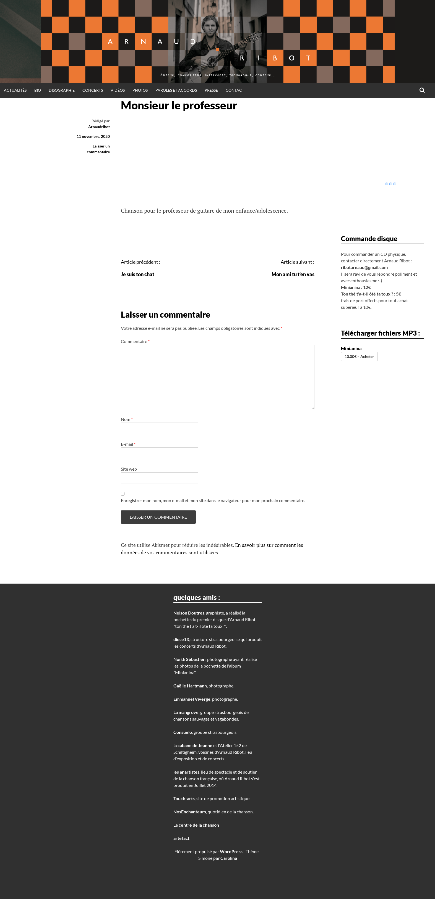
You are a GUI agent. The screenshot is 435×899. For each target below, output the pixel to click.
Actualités (15, 90)
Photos (140, 90)
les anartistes (186, 771)
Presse (211, 90)
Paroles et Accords (176, 90)
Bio (37, 90)
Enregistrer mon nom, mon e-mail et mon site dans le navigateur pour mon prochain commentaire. (213, 500)
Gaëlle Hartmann (190, 685)
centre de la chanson (199, 824)
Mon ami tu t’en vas (293, 274)
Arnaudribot (99, 126)
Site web (129, 468)
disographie (62, 90)
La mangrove (186, 712)
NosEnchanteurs (189, 811)
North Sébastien (189, 659)
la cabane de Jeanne (192, 745)
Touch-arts (184, 798)
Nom (127, 419)
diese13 (181, 639)
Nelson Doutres (188, 612)
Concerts (92, 90)
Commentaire (135, 341)
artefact (181, 838)
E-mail (128, 444)
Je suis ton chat (137, 274)
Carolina (228, 858)
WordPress (231, 851)
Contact (235, 90)
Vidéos (118, 90)
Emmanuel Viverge (191, 699)
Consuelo (182, 732)
